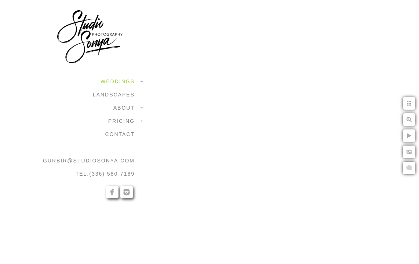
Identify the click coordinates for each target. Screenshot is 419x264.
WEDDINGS (118, 81)
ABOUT (124, 108)
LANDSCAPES (114, 95)
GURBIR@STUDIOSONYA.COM (89, 161)
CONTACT (120, 134)
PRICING (121, 121)
